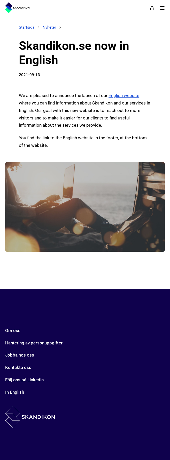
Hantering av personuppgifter (34, 342)
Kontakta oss (18, 367)
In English (14, 392)
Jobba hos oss (19, 355)
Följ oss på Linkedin (24, 379)
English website (124, 95)
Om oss (12, 330)
